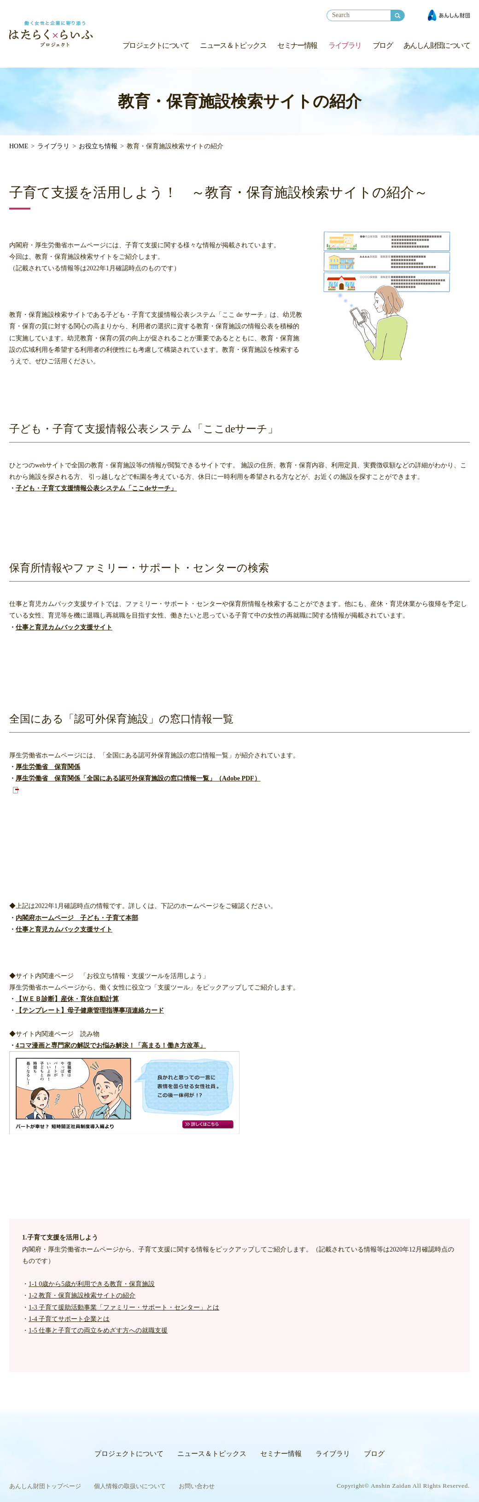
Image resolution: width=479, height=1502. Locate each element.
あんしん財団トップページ (45, 1486)
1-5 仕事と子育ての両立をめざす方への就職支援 (98, 1330)
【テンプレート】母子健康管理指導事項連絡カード (90, 1010)
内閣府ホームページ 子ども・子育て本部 (77, 917)
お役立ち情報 (98, 146)
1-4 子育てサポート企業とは (69, 1319)
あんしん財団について (436, 45)
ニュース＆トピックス (233, 45)
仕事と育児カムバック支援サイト (64, 627)
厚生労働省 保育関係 (48, 766)
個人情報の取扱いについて (130, 1486)
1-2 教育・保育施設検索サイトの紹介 (82, 1295)
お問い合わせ (197, 1486)
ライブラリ (345, 45)
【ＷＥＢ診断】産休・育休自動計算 (67, 999)
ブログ (382, 45)
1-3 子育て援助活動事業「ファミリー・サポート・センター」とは (124, 1307)
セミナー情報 (297, 45)
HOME (18, 146)
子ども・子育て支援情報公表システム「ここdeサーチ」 (96, 488)
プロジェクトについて (156, 45)
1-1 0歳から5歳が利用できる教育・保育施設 (92, 1284)
